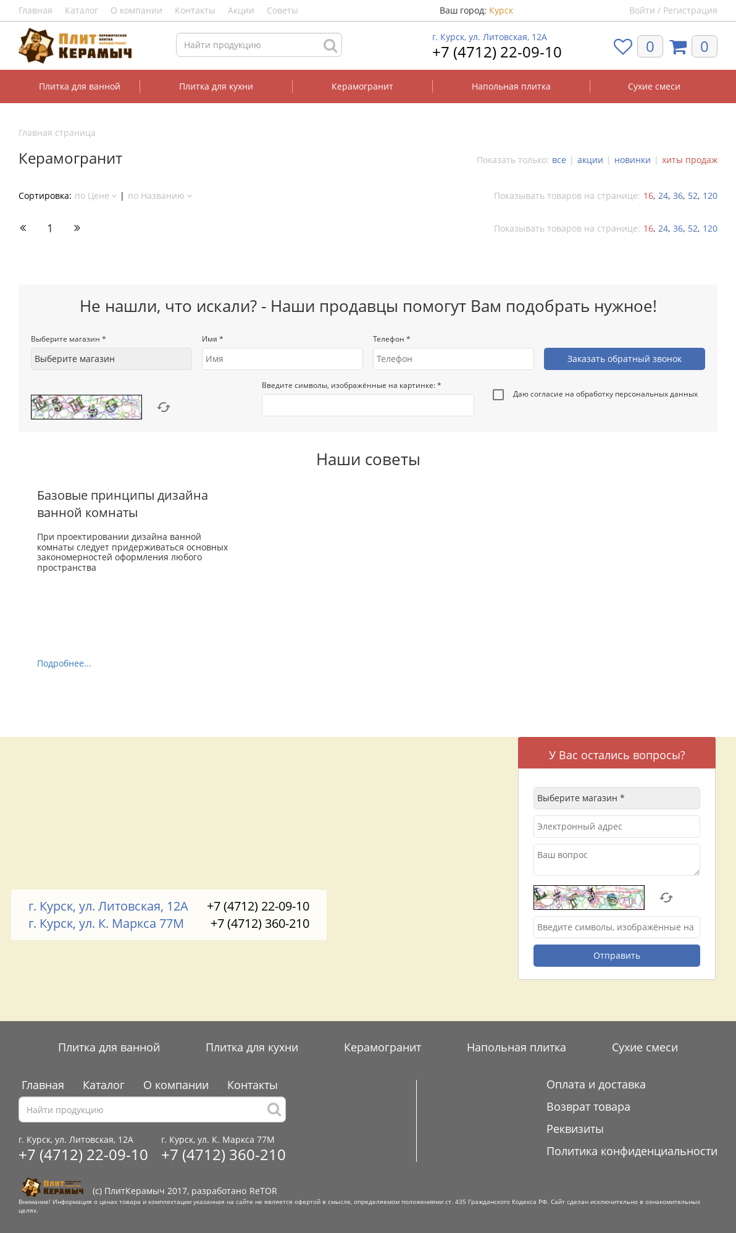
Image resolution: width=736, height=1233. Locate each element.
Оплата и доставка (596, 1084)
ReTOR (263, 1191)
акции (590, 160)
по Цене (96, 195)
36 (678, 195)
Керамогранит (362, 86)
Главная (35, 10)
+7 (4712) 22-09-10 (497, 51)
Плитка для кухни (216, 86)
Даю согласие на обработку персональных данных (595, 395)
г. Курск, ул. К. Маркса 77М (106, 923)
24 (663, 195)
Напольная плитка (511, 86)
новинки (632, 160)
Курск (501, 10)
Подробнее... (64, 663)
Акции (241, 10)
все (559, 160)
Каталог (81, 10)
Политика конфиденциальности (631, 1150)
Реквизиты (575, 1128)
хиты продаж (689, 160)
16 (648, 195)
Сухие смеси (654, 86)
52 (693, 195)
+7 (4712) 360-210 (260, 923)
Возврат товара (588, 1106)
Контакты (195, 10)
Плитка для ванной (79, 86)
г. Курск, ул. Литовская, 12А (489, 37)
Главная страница (57, 132)
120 (710, 195)
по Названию (160, 195)
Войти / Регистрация (673, 10)
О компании (136, 10)
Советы (282, 10)
